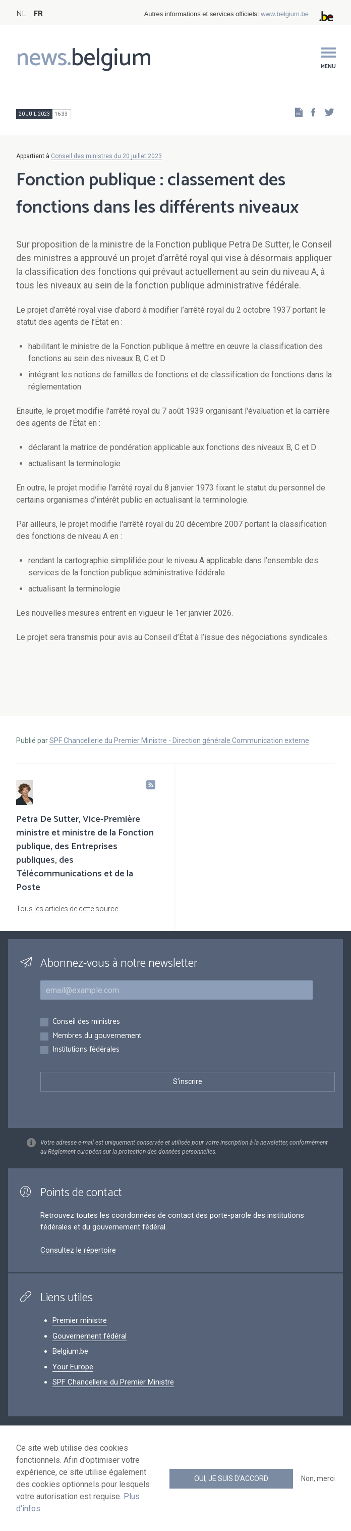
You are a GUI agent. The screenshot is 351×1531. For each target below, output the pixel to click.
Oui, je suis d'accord (231, 1478)
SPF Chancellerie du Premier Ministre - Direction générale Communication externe (179, 740)
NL (21, 14)
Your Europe (72, 1366)
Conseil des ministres (86, 1022)
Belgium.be (70, 1351)
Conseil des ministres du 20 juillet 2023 (106, 156)
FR (38, 14)
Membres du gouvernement (96, 1036)
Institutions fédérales (86, 1050)
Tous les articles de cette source (67, 909)
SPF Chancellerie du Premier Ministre (113, 1382)
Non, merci (318, 1478)
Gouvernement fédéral (89, 1336)
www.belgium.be (285, 14)
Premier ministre (79, 1320)
